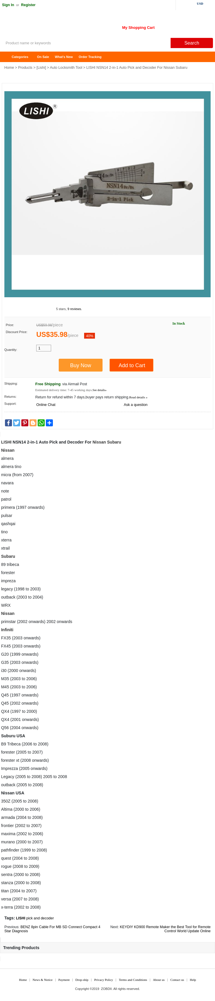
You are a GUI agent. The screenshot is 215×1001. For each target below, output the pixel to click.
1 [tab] (103, 291)
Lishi (41, 68)
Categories (20, 57)
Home (7, 57)
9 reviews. (74, 309)
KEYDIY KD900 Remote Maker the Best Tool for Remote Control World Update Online (165, 929)
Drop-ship (82, 979)
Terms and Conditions (133, 979)
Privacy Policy (103, 979)
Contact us (177, 979)
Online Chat (45, 405)
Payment (64, 979)
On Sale (43, 57)
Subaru (114, 442)
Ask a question (136, 405)
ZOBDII (106, 989)
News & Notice (43, 979)
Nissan (99, 442)
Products (25, 68)
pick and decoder (40, 918)
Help (193, 979)
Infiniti (7, 629)
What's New (64, 57)
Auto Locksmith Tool (66, 68)
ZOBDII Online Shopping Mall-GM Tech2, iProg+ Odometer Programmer (46, 26)
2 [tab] (112, 291)
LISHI (6, 442)
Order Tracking (90, 57)
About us (158, 979)
